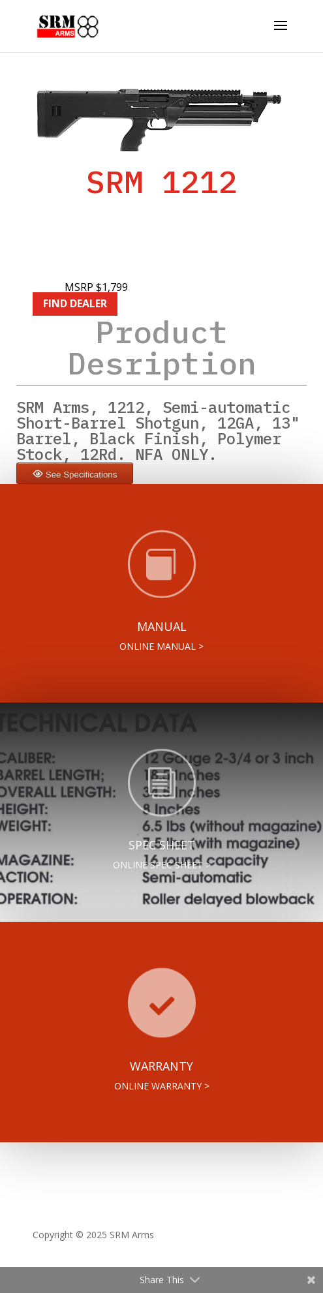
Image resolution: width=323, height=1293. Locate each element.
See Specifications (81, 474)
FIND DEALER (75, 303)
